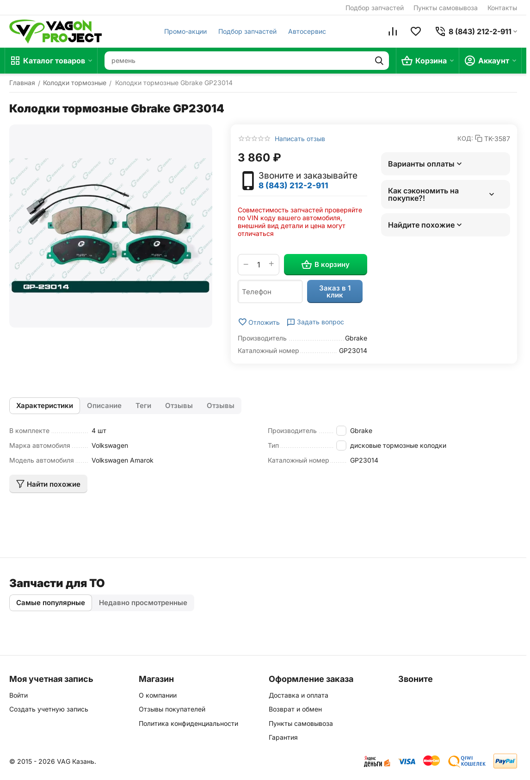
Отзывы (179, 405)
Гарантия (283, 737)
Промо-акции (185, 31)
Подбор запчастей (374, 8)
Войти (18, 695)
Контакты (502, 8)
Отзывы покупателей (172, 709)
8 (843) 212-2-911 (293, 185)
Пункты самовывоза (445, 8)
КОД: (465, 138)
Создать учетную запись (48, 709)
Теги (143, 405)
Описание (104, 405)
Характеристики (44, 405)
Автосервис (307, 31)
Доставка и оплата (298, 695)
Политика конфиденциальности (188, 723)
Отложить (259, 322)
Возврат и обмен (295, 709)
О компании (158, 695)
